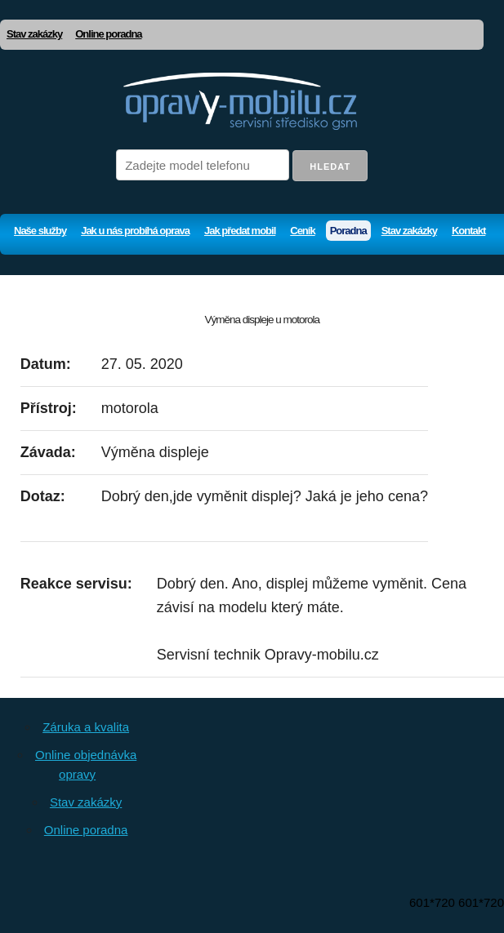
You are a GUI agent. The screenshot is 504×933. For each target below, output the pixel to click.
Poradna (348, 230)
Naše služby (40, 230)
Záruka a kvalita (85, 727)
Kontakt (468, 230)
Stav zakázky (34, 34)
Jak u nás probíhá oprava (135, 230)
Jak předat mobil (239, 230)
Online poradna (108, 34)
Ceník (302, 230)
